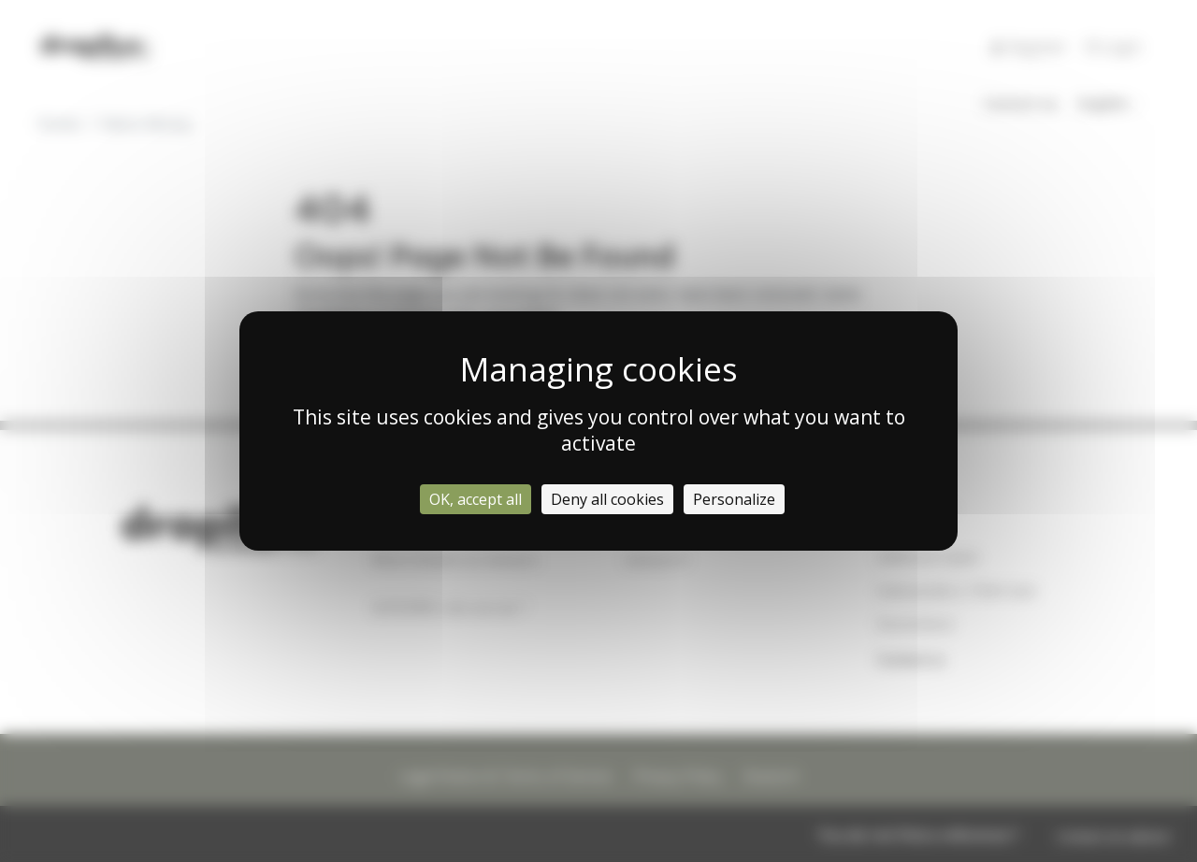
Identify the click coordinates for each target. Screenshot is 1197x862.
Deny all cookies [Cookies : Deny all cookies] (607, 499)
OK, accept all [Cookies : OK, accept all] (475, 499)
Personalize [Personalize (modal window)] (734, 499)
